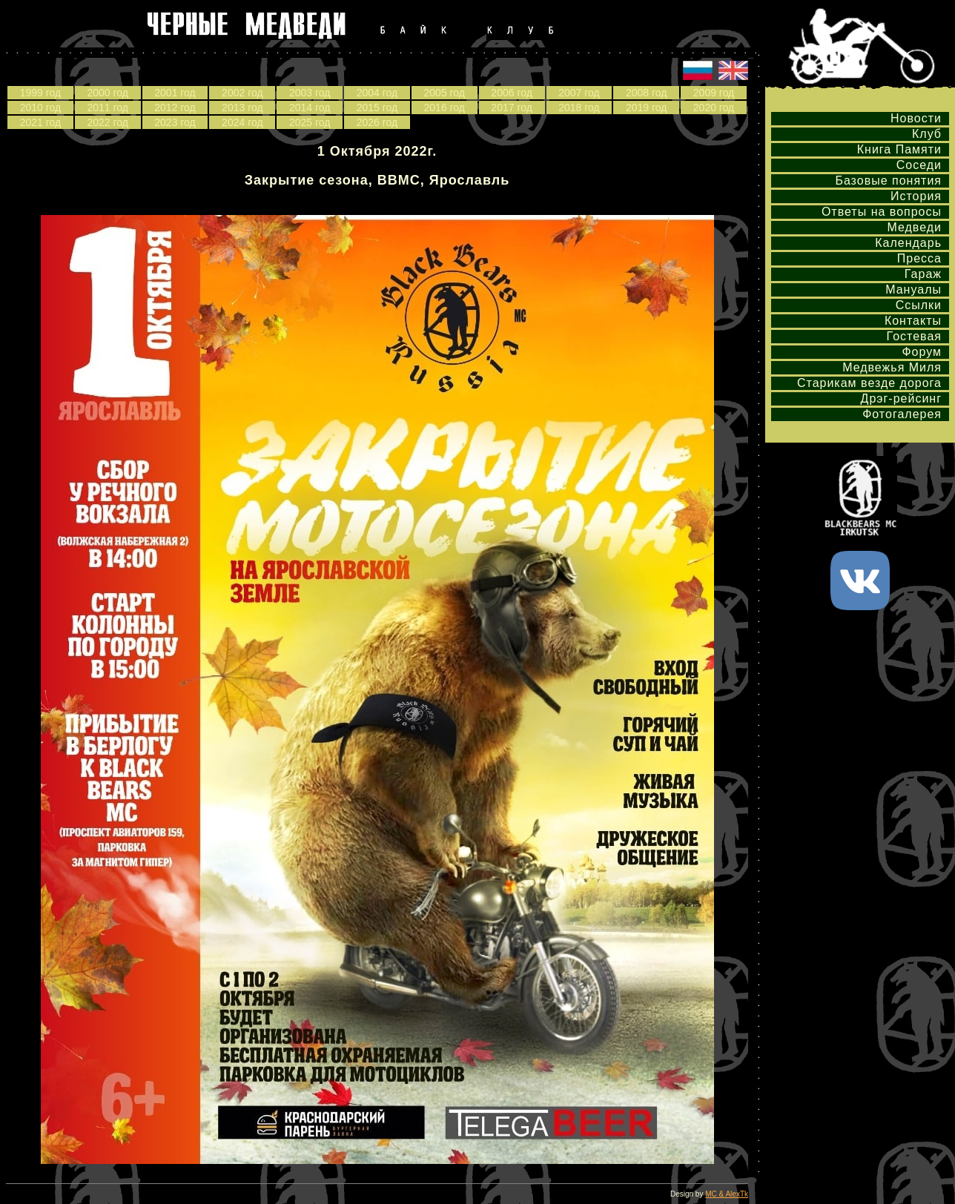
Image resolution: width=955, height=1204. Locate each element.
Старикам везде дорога (869, 383)
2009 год (713, 93)
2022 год (107, 122)
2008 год (646, 93)
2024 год (242, 122)
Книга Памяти (899, 149)
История (916, 196)
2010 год (40, 107)
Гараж (923, 274)
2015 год (377, 107)
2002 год (242, 93)
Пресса (919, 258)
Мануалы (913, 289)
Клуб (927, 134)
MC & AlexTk (726, 1194)
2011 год (107, 107)
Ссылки (919, 305)
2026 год (377, 122)
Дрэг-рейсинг (901, 398)
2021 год (40, 122)
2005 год (444, 93)
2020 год (713, 107)
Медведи (914, 227)
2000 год (107, 93)
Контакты (913, 320)
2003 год (309, 93)
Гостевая (914, 336)
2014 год (309, 107)
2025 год (309, 122)
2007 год (578, 93)
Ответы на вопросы (882, 211)
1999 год (40, 93)
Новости (916, 118)
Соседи (919, 165)
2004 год (377, 93)
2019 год (646, 107)
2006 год (511, 93)
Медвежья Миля (892, 367)
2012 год (174, 107)
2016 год (444, 107)
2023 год (174, 122)
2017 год (511, 107)
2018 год (578, 107)
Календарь (908, 242)
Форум (922, 351)
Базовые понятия (888, 180)
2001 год (174, 93)
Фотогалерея (902, 414)
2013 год (242, 107)
